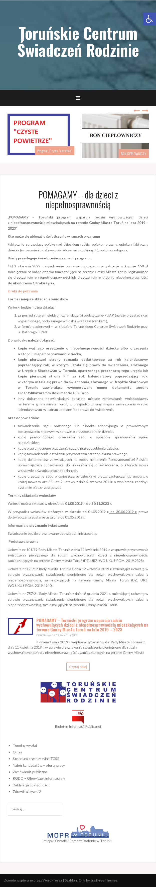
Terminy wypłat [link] (25, 745)
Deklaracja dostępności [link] (31, 785)
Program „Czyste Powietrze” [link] (54, 150)
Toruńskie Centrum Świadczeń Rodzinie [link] (78, 41)
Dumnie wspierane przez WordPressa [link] (33, 880)
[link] (149, 18)
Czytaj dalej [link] (78, 667)
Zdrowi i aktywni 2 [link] (27, 791)
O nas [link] (17, 752)
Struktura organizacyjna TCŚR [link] (36, 758)
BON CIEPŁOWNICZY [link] (133, 153)
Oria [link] (82, 880)
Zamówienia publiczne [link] (30, 772)
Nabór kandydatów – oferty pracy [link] (39, 765)
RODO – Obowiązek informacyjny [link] (39, 778)
